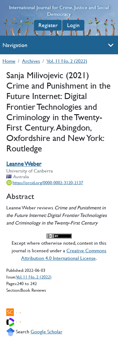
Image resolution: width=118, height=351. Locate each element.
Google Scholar (46, 331)
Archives (31, 60)
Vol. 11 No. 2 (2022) (67, 60)
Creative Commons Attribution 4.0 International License (63, 254)
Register (48, 25)
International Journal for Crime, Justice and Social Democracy (59, 10)
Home (9, 60)
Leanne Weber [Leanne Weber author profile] (24, 164)
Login (73, 25)
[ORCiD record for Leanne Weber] (44, 182)
